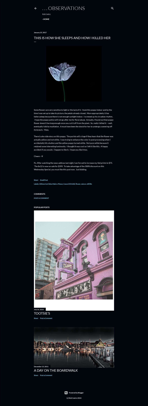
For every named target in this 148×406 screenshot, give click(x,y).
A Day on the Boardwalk (56, 370)
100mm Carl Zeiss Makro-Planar (51, 184)
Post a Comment (41, 198)
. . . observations (63, 8)
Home (46, 19)
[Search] (112, 7)
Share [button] (36, 180)
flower (78, 184)
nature (83, 184)
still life (89, 184)
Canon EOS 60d (69, 184)
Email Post (44, 180)
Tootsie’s (42, 313)
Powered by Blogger (74, 392)
